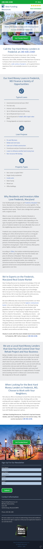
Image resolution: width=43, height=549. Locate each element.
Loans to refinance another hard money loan (20, 151)
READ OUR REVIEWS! (35, 8)
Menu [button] (39, 2)
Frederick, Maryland (31, 203)
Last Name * (5, 472)
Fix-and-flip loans (12, 140)
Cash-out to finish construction (16, 145)
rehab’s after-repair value (26, 117)
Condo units (10, 178)
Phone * (4, 476)
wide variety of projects (18, 64)
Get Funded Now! (21, 442)
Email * (4, 481)
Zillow (12, 251)
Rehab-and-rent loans (13, 143)
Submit (7, 490)
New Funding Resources (10, 8)
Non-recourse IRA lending (14, 154)
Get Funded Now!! (21, 38)
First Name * (5, 467)
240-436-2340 (7, 2)
